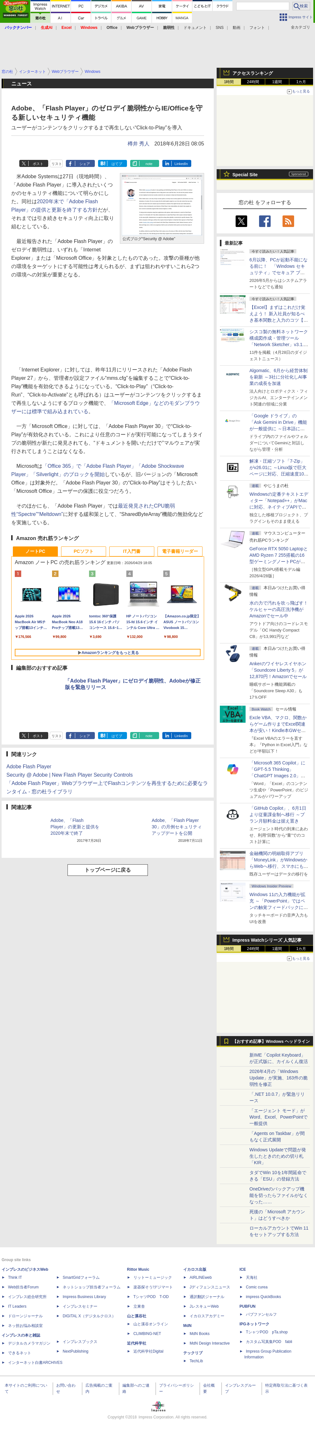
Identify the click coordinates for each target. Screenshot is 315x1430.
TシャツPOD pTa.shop (267, 1332)
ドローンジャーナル (25, 1316)
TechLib (196, 1361)
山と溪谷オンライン (150, 1324)
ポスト (38, 164)
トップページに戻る (108, 870)
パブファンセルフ (261, 1314)
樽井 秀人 (138, 143)
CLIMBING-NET (147, 1333)
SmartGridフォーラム (81, 1277)
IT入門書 (131, 551)
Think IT (15, 1277)
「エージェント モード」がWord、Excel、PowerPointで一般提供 (278, 1117)
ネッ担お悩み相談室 (25, 1325)
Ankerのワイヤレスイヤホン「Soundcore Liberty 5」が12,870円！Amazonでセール (278, 670)
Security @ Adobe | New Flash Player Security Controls (69, 775)
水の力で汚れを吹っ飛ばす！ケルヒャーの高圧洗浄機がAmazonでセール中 (278, 609)
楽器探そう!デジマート (153, 1287)
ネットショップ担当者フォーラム (92, 1287)
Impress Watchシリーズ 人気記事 (267, 940)
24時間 (253, 82)
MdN (187, 1325)
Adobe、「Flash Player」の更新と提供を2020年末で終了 (74, 827)
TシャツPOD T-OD (151, 1297)
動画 (236, 27)
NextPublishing (75, 1351)
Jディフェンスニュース (210, 1287)
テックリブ (193, 1353)
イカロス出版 (194, 1269)
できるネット (19, 1353)
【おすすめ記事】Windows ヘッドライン (271, 1041)
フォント (257, 27)
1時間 (229, 82)
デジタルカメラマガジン (29, 1343)
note (149, 164)
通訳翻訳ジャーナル (207, 1297)
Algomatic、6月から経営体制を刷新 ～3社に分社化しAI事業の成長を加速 (278, 377)
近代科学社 (136, 1343)
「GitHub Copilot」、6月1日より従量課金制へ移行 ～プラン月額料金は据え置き (277, 815)
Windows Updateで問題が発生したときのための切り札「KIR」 (277, 1156)
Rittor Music (138, 1269)
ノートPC (35, 551)
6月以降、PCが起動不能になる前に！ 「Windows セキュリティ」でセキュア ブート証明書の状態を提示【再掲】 (278, 272)
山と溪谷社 (136, 1316)
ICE (242, 1269)
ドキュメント (195, 27)
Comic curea (256, 1287)
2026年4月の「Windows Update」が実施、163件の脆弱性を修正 (278, 1078)
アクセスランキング (252, 73)
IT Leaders (17, 1306)
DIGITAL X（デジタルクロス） (89, 1316)
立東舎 (139, 1306)
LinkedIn (181, 164)
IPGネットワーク (254, 1324)
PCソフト (83, 551)
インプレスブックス (80, 1341)
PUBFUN (247, 1306)
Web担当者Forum (23, 1287)
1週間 (277, 82)
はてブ (117, 164)
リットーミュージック (152, 1277)
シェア (84, 164)
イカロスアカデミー (207, 1316)
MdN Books (200, 1333)
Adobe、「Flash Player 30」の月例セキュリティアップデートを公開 (177, 827)
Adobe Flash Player (28, 766)
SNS (220, 27)
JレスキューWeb (204, 1306)
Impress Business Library (84, 1297)
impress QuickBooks (263, 1297)
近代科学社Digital (148, 1351)
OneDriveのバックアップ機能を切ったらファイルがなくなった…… (278, 1195)
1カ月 (301, 82)
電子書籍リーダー (180, 551)
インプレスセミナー (80, 1306)
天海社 (251, 1277)
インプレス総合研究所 (27, 1297)
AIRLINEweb (201, 1277)
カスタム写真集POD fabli (269, 1341)
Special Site (245, 174)
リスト (56, 164)
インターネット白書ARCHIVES (35, 1362)
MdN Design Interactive (210, 1343)
